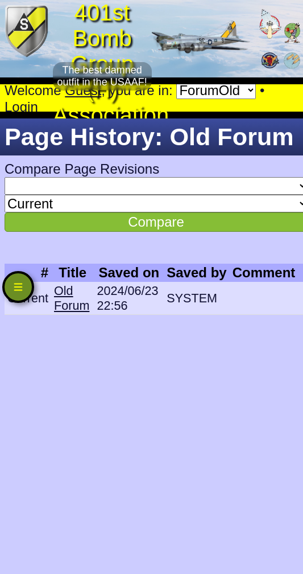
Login (21, 106)
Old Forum (71, 298)
